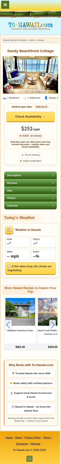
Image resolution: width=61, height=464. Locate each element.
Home (9, 437)
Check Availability (28, 116)
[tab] (30, 175)
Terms (47, 437)
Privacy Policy (33, 437)
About (18, 437)
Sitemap (35, 443)
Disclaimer (22, 443)
